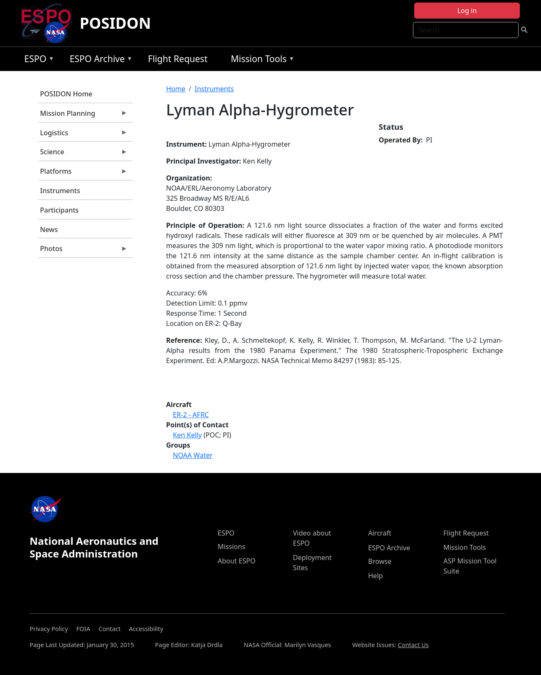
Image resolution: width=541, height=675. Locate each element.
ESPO (37, 60)
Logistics (83, 135)
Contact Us (413, 645)
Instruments (60, 190)
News (49, 229)
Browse (379, 561)
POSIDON (115, 23)
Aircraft (379, 533)
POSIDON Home (66, 93)
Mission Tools (261, 60)
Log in (467, 10)
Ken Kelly (187, 435)
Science (83, 154)
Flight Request (178, 59)
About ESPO (236, 561)
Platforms (83, 173)
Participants (59, 210)
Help (375, 575)
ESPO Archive (99, 60)
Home (176, 88)
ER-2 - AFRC (191, 414)
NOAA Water (193, 455)
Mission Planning (83, 115)
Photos (83, 250)
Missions (231, 546)
